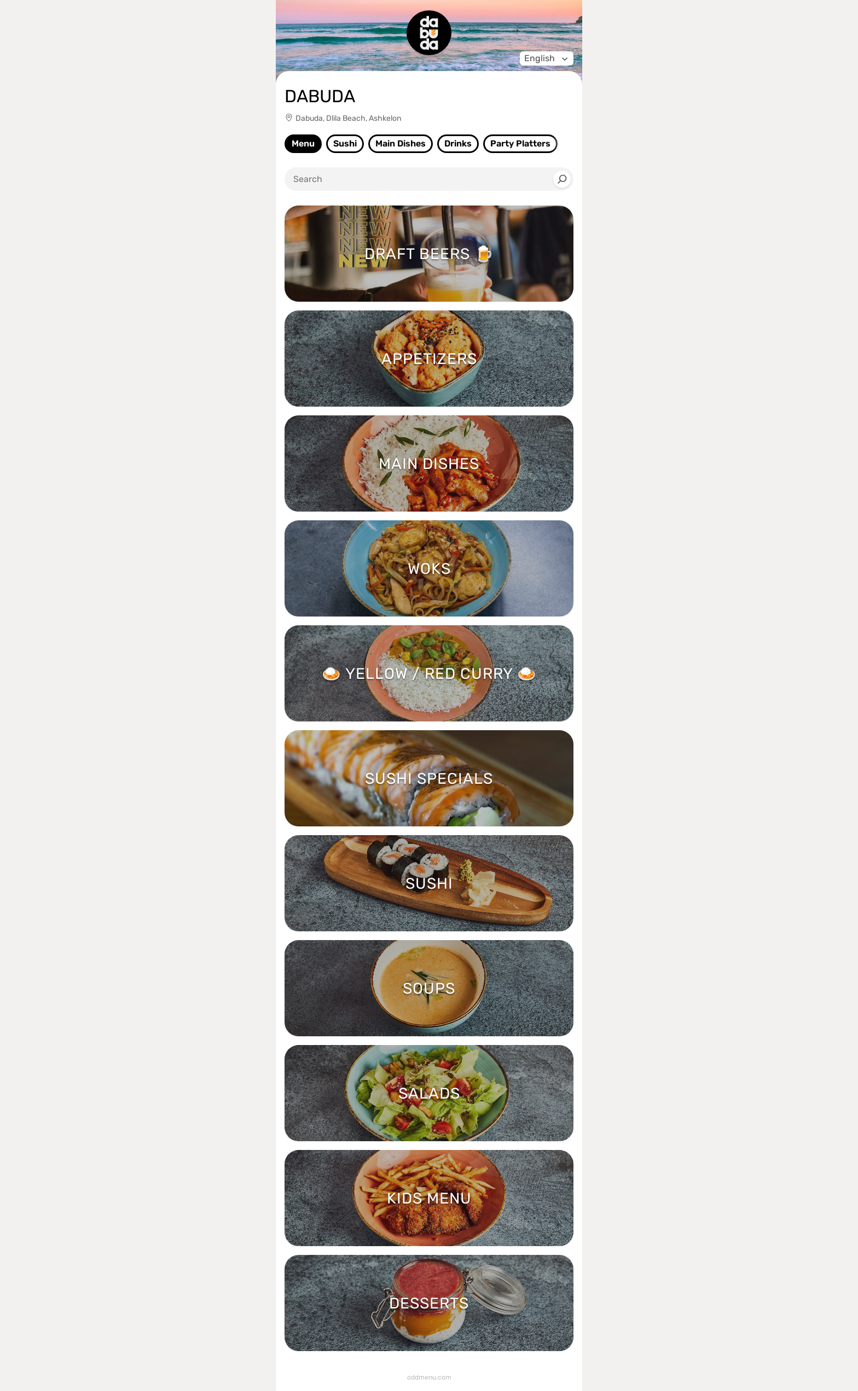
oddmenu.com (429, 1377)
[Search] (562, 179)
